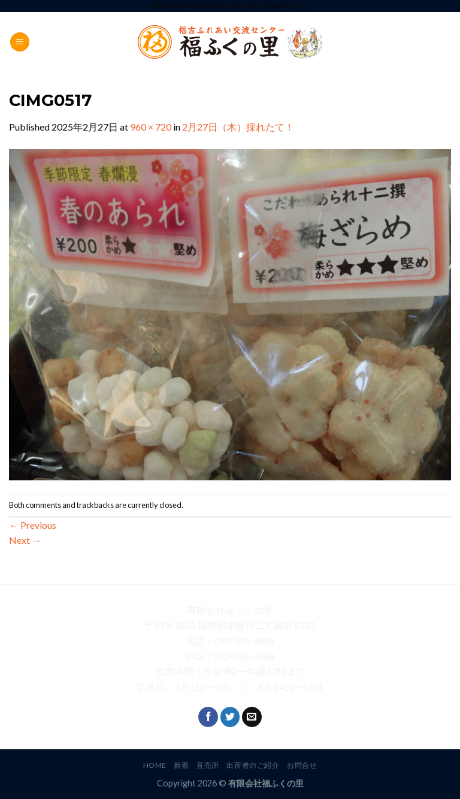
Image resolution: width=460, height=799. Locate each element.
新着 (181, 765)
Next (25, 540)
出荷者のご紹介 (252, 765)
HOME (155, 765)
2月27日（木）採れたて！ (238, 126)
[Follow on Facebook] (208, 717)
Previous (32, 525)
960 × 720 (150, 126)
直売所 (207, 765)
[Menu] (19, 42)
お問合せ (302, 765)
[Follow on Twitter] (230, 717)
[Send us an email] (252, 717)
